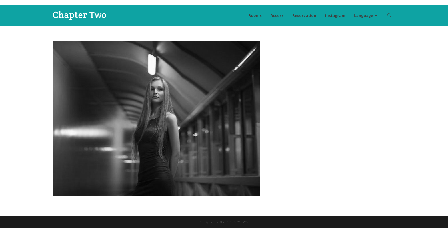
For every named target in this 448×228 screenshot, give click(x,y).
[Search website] (389, 15)
